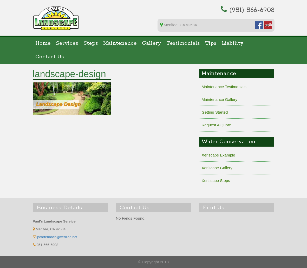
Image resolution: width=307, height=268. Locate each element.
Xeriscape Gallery (216, 168)
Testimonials (183, 43)
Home (43, 43)
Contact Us (49, 57)
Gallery (151, 43)
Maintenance (120, 43)
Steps (90, 43)
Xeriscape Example (218, 155)
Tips (211, 43)
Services (67, 43)
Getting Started (214, 112)
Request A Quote (216, 125)
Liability (233, 43)
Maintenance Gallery (219, 99)
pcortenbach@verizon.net (57, 237)
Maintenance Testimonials (223, 86)
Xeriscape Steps (215, 180)
